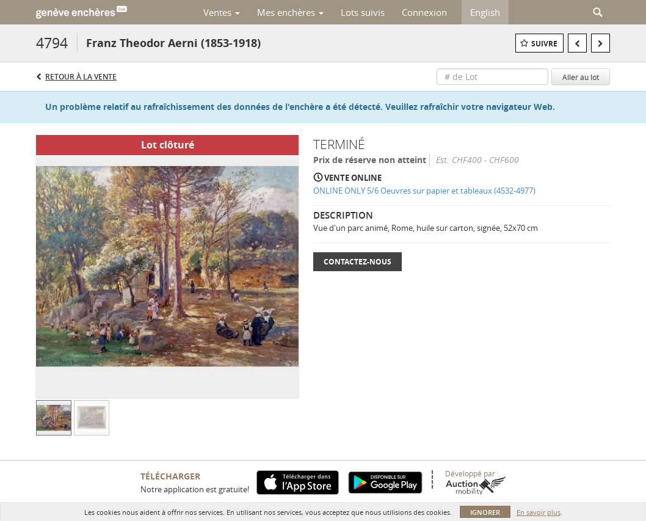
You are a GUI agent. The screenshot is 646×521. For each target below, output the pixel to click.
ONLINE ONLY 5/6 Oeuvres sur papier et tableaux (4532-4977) (424, 190)
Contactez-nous (357, 262)
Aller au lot (580, 77)
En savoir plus (539, 512)
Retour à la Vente (81, 76)
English (485, 12)
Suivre (544, 43)
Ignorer (485, 512)
